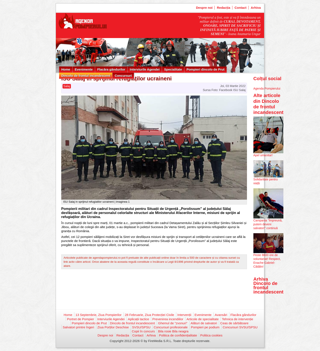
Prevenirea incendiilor (167, 319)
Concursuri (123, 75)
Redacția (223, 7)
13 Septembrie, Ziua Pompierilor (98, 315)
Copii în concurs (143, 331)
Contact (241, 7)
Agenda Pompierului (266, 88)
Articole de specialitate (203, 319)
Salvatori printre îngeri (78, 327)
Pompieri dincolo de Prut (206, 69)
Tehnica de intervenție (237, 319)
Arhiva (256, 7)
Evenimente (84, 69)
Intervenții (184, 315)
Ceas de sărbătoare (234, 323)
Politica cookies (211, 335)
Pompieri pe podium (205, 327)
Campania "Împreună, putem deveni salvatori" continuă (268, 224)
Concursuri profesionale (171, 327)
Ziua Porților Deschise (113, 327)
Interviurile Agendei (145, 69)
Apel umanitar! (263, 155)
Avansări (221, 315)
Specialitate (173, 69)
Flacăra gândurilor (111, 69)
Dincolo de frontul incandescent (85, 75)
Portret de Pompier (80, 319)
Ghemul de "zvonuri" (172, 323)
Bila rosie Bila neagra (173, 331)
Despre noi (204, 7)
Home (65, 69)
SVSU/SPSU (141, 327)
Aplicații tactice (138, 319)
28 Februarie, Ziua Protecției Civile (149, 315)
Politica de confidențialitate (178, 335)
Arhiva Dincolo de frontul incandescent (268, 285)
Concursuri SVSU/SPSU (240, 327)
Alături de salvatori (204, 323)
